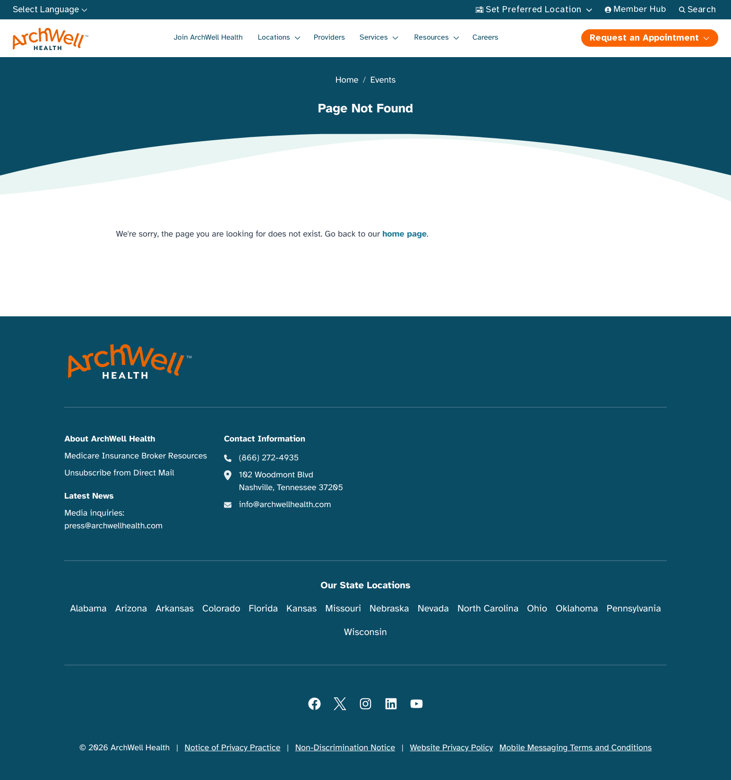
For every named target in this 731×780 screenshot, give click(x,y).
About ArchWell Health (109, 439)
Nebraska (389, 608)
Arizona (131, 608)
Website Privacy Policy (451, 748)
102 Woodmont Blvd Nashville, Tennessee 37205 (291, 481)
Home (347, 80)
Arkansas (174, 608)
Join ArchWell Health (208, 37)
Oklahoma (577, 608)
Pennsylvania (634, 608)
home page (404, 234)
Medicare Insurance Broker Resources (135, 456)
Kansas (301, 608)
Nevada (433, 608)
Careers (486, 37)
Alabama (88, 608)
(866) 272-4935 (269, 458)
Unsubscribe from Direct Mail (119, 473)
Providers (329, 37)
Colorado (221, 608)
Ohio (537, 608)
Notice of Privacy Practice (233, 748)
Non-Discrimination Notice (345, 748)
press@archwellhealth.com (113, 526)
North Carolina (487, 608)
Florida (263, 608)
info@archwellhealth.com (285, 505)
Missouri (343, 608)
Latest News (88, 496)
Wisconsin (365, 632)
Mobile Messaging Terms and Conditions (575, 748)
